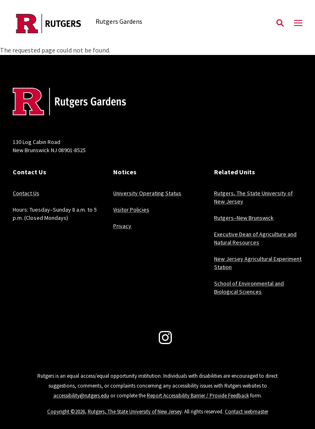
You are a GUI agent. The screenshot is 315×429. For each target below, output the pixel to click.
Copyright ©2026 (66, 411)
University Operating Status (147, 193)
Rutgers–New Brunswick (244, 217)
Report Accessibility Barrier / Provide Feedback (198, 395)
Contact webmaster (246, 411)
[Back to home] (67, 102)
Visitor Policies (131, 209)
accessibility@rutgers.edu (81, 395)
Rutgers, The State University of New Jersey (135, 411)
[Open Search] (280, 23)
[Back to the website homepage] (48, 23)
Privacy (122, 226)
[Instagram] (165, 337)
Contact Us (26, 193)
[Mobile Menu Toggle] (298, 23)
